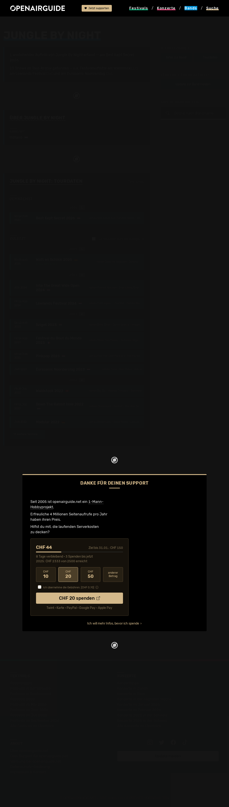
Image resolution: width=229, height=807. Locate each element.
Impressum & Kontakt (28, 772)
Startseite (11, 22)
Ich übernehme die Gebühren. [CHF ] (68, 587)
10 (45, 574)
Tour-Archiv (42, 68)
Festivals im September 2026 (34, 720)
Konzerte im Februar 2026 (139, 710)
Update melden (168, 756)
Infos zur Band (176, 57)
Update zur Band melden (193, 84)
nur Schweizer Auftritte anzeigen (118, 239)
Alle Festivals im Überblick (32, 726)
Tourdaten (210, 57)
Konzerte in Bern (131, 694)
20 (68, 574)
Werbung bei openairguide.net (35, 761)
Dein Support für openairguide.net (39, 756)
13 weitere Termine (27, 434)
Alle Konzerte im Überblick (139, 726)
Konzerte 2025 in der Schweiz (142, 715)
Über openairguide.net (29, 751)
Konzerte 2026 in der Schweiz (142, 720)
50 (90, 574)
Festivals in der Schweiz (30, 688)
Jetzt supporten (97, 8)
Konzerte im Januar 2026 (138, 704)
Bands (29, 22)
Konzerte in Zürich (132, 688)
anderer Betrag (113, 574)
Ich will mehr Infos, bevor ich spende (113, 623)
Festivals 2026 (22, 699)
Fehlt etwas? (136, 181)
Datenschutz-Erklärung (30, 767)
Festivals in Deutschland (30, 694)
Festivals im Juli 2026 (28, 715)
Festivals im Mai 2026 (28, 704)
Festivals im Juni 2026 (29, 710)
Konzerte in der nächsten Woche (144, 699)
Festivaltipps (21, 683)
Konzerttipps (128, 683)
